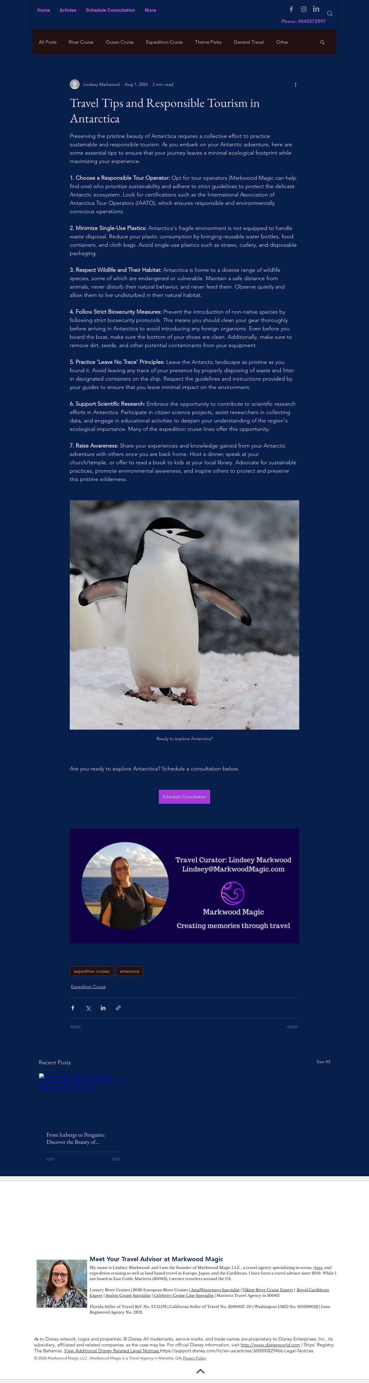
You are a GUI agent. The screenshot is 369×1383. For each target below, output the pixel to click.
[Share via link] (118, 1008)
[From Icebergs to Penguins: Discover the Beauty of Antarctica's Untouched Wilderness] (84, 1098)
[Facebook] (291, 9)
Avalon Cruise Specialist (128, 1295)
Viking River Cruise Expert (267, 1290)
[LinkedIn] (316, 9)
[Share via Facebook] (73, 1008)
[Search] (329, 13)
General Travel (249, 42)
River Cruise (81, 42)
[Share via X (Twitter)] (88, 1008)
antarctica (129, 971)
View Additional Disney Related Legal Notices (112, 1351)
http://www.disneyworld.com (270, 1345)
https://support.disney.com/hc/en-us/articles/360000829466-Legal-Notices (236, 1351)
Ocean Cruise (120, 42)
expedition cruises (91, 971)
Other (282, 42)
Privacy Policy (194, 1358)
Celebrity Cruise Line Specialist (183, 1295)
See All (323, 1061)
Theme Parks (208, 42)
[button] (150, 10)
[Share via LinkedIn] (103, 1008)
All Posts (47, 42)
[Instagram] (304, 9)
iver (318, 1267)
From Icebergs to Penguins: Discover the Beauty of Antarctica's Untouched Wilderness (76, 1138)
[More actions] (295, 84)
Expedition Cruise (164, 42)
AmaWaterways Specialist (215, 1290)
